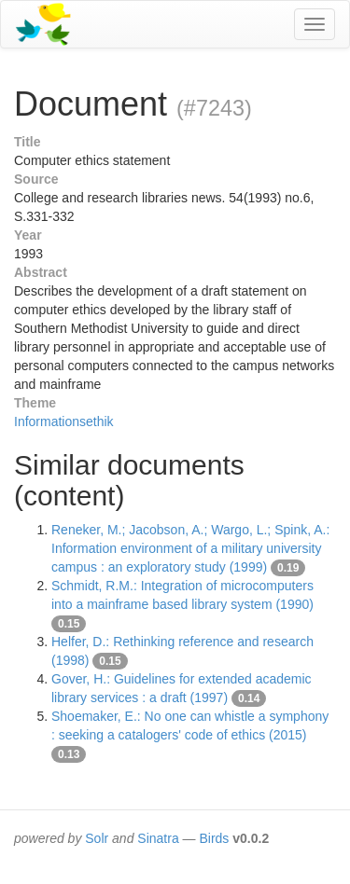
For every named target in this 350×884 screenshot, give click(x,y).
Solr (96, 838)
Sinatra (157, 838)
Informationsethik (64, 421)
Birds (214, 838)
